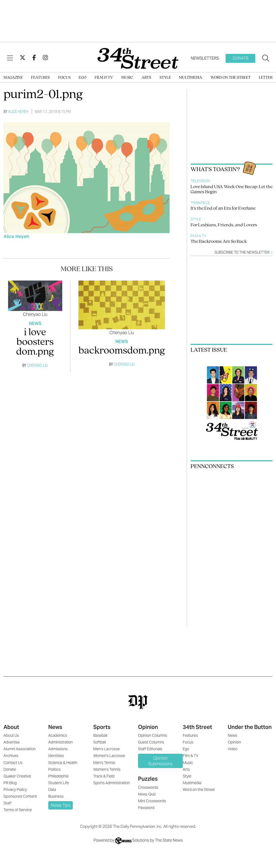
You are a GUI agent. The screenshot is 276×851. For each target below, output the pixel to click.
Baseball (100, 735)
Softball (99, 742)
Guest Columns (151, 742)
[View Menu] (10, 58)
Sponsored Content (20, 796)
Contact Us (13, 762)
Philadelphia (58, 776)
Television (200, 181)
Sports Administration (111, 782)
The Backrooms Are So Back (219, 241)
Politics (54, 769)
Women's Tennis (106, 769)
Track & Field (104, 776)
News (35, 323)
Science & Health (62, 762)
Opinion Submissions (160, 761)
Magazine (13, 78)
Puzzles (148, 778)
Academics (57, 735)
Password (146, 807)
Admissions (58, 748)
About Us (11, 735)
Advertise (12, 742)
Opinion (148, 727)
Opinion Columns (152, 735)
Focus (64, 78)
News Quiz (147, 794)
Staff (8, 803)
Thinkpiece (200, 202)
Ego (82, 78)
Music (127, 78)
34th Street (197, 727)
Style (165, 78)
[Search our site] (265, 58)
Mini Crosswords (152, 800)
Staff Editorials (150, 748)
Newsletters (205, 58)
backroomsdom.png (121, 351)
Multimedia (190, 78)
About (11, 727)
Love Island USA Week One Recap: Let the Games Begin (231, 189)
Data (52, 789)
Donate (241, 58)
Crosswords (148, 787)
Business (56, 796)
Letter (265, 78)
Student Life (58, 782)
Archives (11, 755)
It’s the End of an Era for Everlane (223, 208)
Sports (102, 727)
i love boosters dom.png (35, 342)
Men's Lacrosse (106, 748)
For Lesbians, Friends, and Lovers (224, 225)
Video (232, 748)
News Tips (60, 805)
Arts (146, 78)
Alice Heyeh (18, 111)
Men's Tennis (104, 762)
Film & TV (104, 78)
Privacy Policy (15, 789)
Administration (60, 742)
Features (40, 78)
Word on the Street (231, 78)
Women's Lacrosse (109, 755)
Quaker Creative (17, 776)
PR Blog (10, 782)
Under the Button (250, 727)
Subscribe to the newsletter (243, 252)
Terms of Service (18, 809)
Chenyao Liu (35, 314)
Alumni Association (20, 748)
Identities (56, 755)
